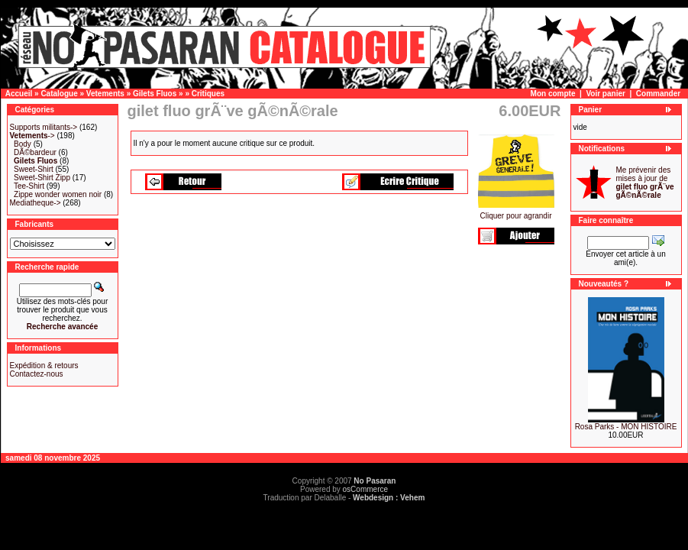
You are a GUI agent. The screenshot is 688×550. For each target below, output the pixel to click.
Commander (658, 93)
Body (22, 144)
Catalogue (58, 93)
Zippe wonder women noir (58, 194)
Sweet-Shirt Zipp (42, 177)
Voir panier (605, 93)
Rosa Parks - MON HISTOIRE (626, 426)
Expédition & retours (44, 365)
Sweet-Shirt (33, 169)
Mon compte (553, 93)
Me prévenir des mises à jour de (645, 182)
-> (32, 135)
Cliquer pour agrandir (516, 212)
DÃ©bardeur (35, 152)
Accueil (19, 93)
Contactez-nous (36, 374)
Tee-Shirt (29, 186)
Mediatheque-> (35, 203)
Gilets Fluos (154, 93)
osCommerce (365, 489)
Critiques (208, 93)
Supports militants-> (44, 127)
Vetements (105, 93)
